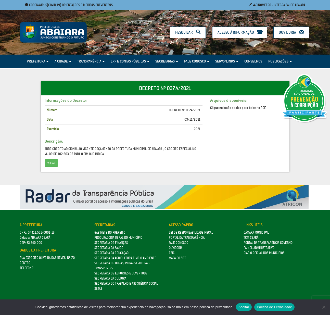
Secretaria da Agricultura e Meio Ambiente (125, 258)
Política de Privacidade (274, 307)
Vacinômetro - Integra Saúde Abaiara (276, 5)
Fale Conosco (196, 61)
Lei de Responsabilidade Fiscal (191, 232)
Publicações (280, 61)
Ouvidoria (291, 32)
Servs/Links (226, 61)
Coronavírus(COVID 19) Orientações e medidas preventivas (69, 5)
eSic (172, 253)
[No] (323, 307)
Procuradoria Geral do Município (118, 238)
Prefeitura (37, 61)
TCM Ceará (251, 238)
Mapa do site (177, 258)
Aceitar (243, 307)
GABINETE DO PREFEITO (109, 232)
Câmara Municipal (256, 232)
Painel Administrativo (259, 248)
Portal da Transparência (187, 238)
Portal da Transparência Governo (268, 243)
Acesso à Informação (240, 32)
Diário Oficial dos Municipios (264, 253)
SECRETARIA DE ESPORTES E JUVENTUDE (120, 273)
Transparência (91, 61)
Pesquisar (187, 32)
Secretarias (166, 61)
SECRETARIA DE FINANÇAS (111, 243)
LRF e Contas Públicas (130, 61)
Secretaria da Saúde (108, 248)
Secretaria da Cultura (110, 278)
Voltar (51, 163)
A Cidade (63, 61)
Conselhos (253, 61)
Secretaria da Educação (111, 253)
